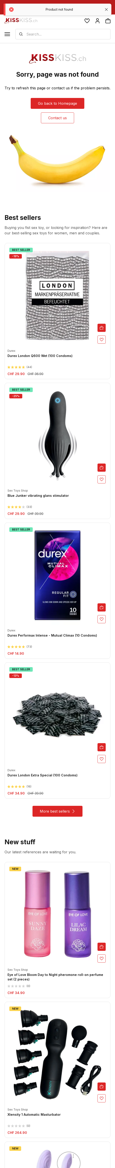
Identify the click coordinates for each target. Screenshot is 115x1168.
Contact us (57, 118)
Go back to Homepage (57, 103)
